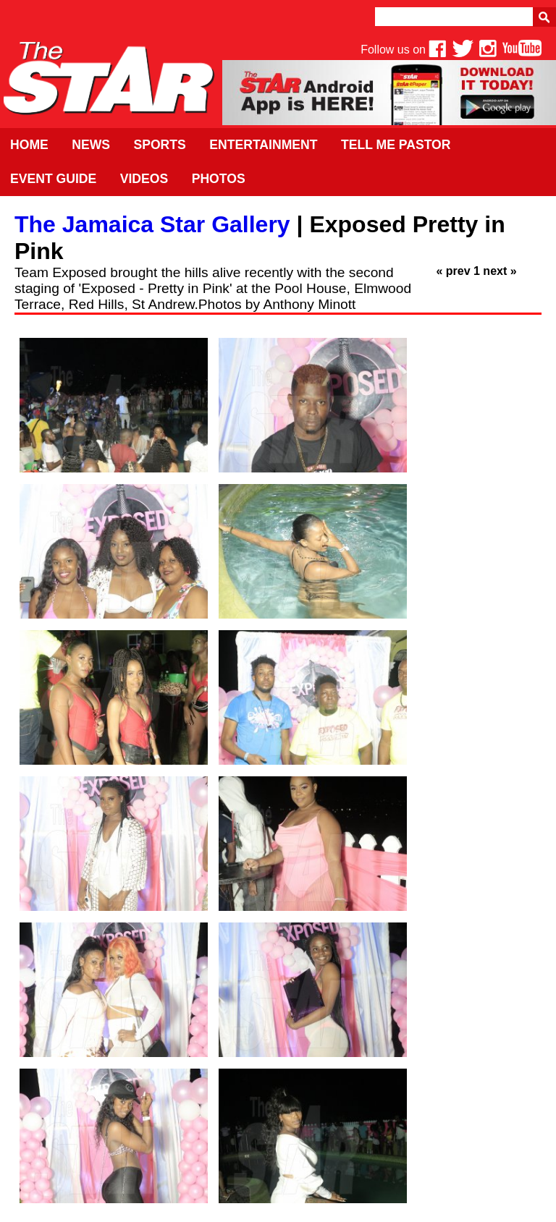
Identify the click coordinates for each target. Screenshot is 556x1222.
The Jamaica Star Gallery (152, 224)
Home (29, 144)
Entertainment (263, 144)
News (91, 144)
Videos (144, 178)
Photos (218, 178)
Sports (159, 144)
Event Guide (53, 178)
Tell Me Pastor (396, 144)
